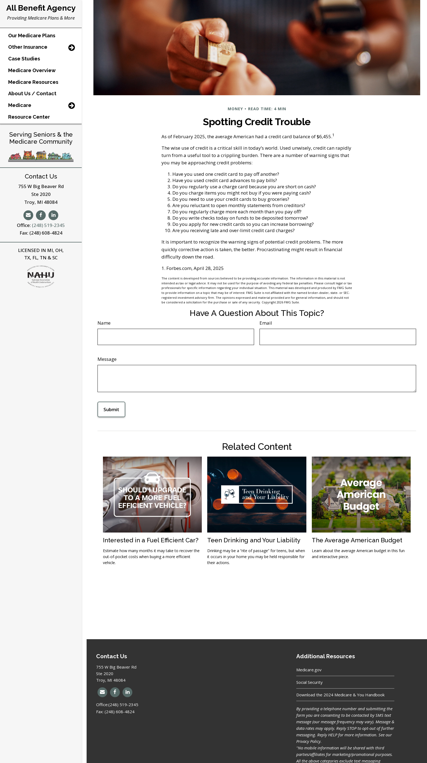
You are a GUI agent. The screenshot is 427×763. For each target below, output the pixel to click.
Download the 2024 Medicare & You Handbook (340, 694)
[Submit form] (111, 409)
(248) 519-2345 (48, 230)
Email (266, 323)
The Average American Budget (357, 540)
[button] (34, 38)
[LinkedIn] (53, 220)
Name (104, 323)
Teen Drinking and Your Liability (253, 540)
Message (107, 359)
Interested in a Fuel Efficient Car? (151, 540)
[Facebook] (41, 220)
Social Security (309, 682)
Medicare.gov (309, 669)
